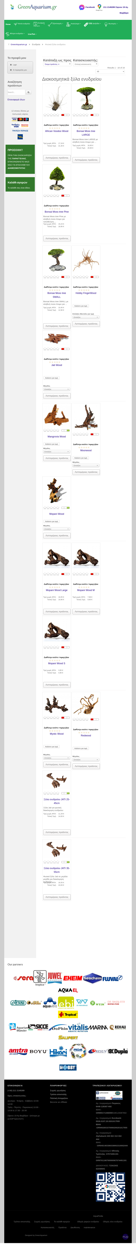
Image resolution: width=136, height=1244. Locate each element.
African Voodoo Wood (57, 131)
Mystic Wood (56, 735)
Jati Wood (57, 366)
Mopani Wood (56, 515)
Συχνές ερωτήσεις (58, 1091)
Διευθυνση (75, 1228)
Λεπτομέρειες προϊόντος (57, 158)
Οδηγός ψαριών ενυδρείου (88, 1223)
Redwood (86, 736)
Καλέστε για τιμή (81, 308)
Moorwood (86, 451)
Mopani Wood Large (57, 591)
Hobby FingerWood (85, 294)
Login (15, 65)
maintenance (89, 1228)
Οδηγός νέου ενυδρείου (112, 1223)
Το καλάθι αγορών (62, 1222)
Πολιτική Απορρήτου (59, 1099)
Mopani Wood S (56, 664)
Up (126, 1237)
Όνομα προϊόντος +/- (52, 64)
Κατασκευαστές (47, 1228)
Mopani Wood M (86, 591)
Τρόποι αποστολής (58, 1095)
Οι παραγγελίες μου (20, 70)
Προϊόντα (62, 1228)
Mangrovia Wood (57, 437)
